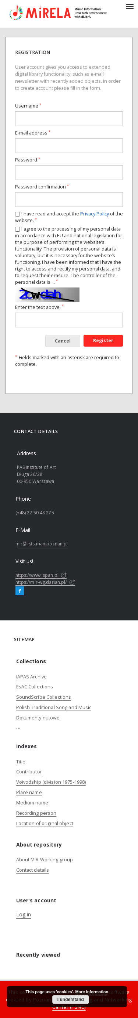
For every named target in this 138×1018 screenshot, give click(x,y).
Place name (29, 792)
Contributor (29, 772)
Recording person (36, 813)
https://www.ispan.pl (41, 575)
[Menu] (129, 6)
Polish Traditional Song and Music (54, 707)
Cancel (63, 341)
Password (27, 160)
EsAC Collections (34, 687)
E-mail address (32, 133)
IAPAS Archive (31, 677)
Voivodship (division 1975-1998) (51, 782)
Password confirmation (42, 187)
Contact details (32, 870)
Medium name (32, 803)
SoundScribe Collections (43, 697)
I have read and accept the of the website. (69, 217)
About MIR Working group (44, 860)
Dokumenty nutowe (38, 718)
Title (21, 762)
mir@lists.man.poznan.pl (41, 544)
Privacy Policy (94, 214)
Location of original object (44, 823)
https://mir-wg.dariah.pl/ (45, 582)
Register (103, 340)
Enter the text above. (39, 307)
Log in (23, 914)
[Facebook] (19, 591)
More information (91, 992)
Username (28, 106)
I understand (70, 999)
